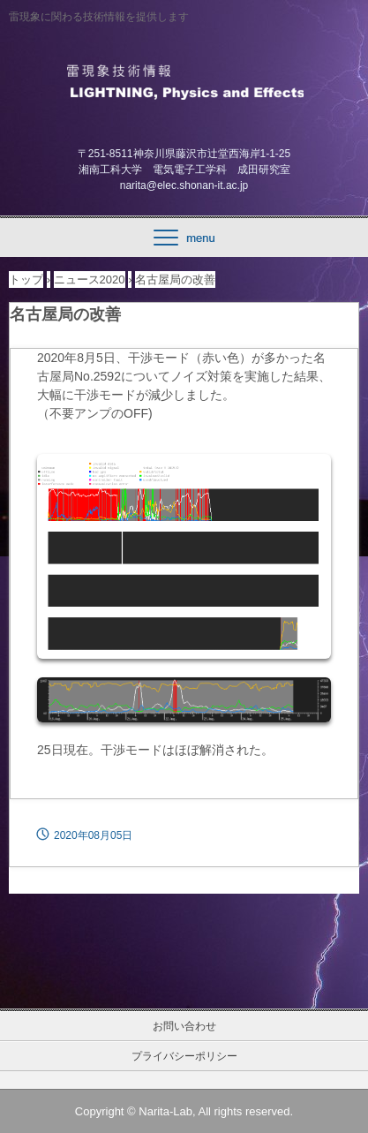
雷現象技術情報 (184, 80)
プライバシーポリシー (184, 1056)
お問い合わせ (184, 1026)
